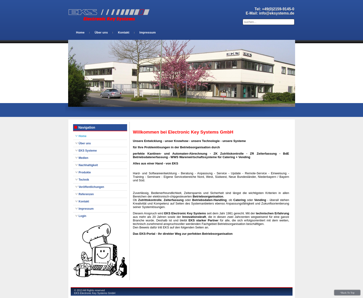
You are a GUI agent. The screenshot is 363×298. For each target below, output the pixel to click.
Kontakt (123, 32)
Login (82, 216)
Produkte (85, 172)
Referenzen (86, 194)
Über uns (101, 32)
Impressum (147, 32)
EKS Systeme (88, 150)
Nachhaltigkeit (88, 165)
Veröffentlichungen (91, 187)
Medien (83, 158)
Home (80, 32)
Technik (84, 179)
